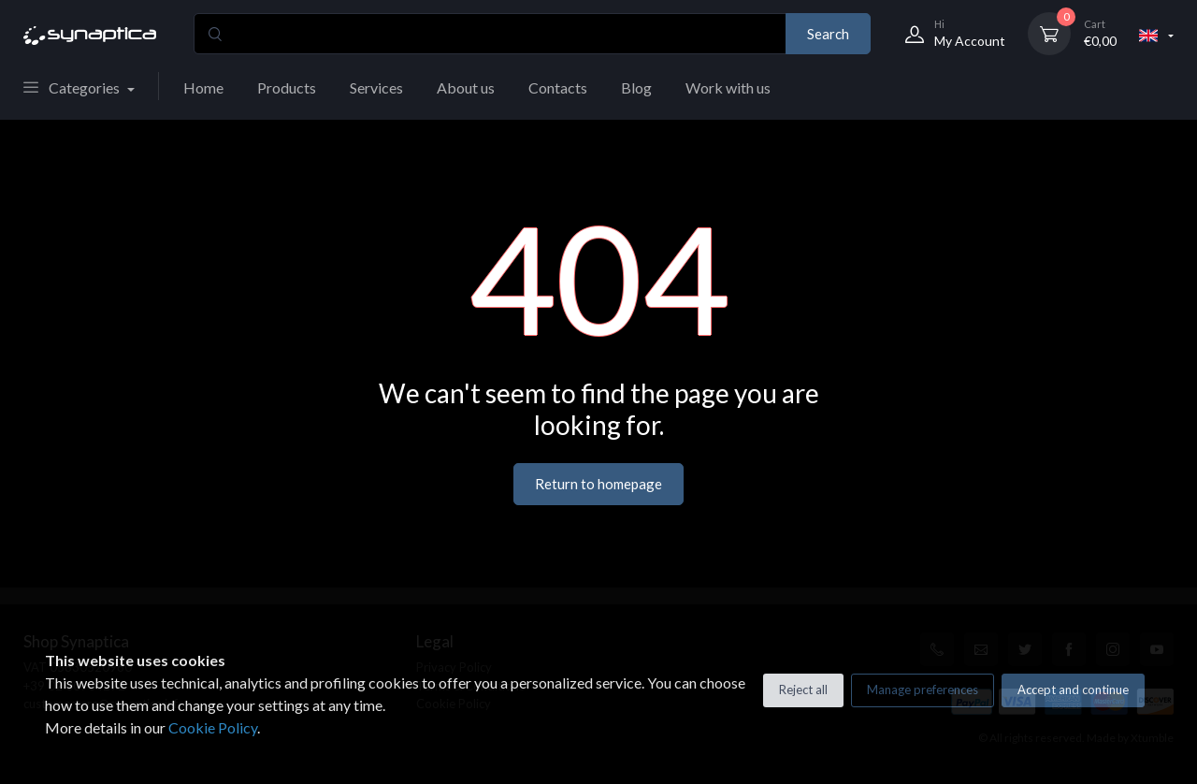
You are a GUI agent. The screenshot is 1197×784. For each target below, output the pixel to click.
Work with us (728, 87)
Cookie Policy (212, 727)
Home (203, 87)
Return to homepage (598, 483)
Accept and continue (1073, 689)
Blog (636, 87)
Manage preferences (922, 689)
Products (286, 87)
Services (376, 87)
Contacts (557, 87)
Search (828, 33)
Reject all (803, 689)
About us (466, 87)
